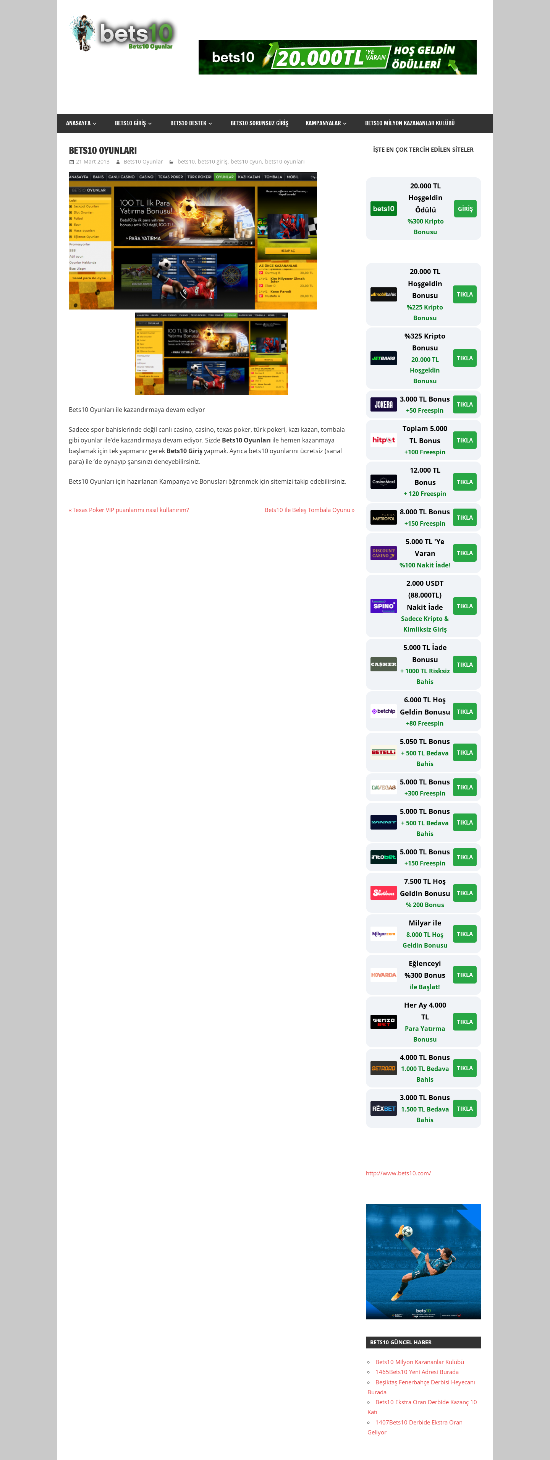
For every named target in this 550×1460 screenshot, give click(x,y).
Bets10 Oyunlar (143, 161)
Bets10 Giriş (130, 123)
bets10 (186, 161)
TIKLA (465, 294)
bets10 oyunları (285, 161)
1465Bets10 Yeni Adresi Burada (417, 1372)
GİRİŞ (465, 208)
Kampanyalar (323, 123)
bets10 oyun (246, 161)
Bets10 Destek (188, 123)
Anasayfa (78, 123)
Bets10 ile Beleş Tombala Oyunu (307, 510)
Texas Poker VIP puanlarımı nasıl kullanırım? (130, 510)
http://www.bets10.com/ (398, 1173)
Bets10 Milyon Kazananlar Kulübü (410, 123)
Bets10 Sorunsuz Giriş (259, 123)
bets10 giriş (213, 161)
